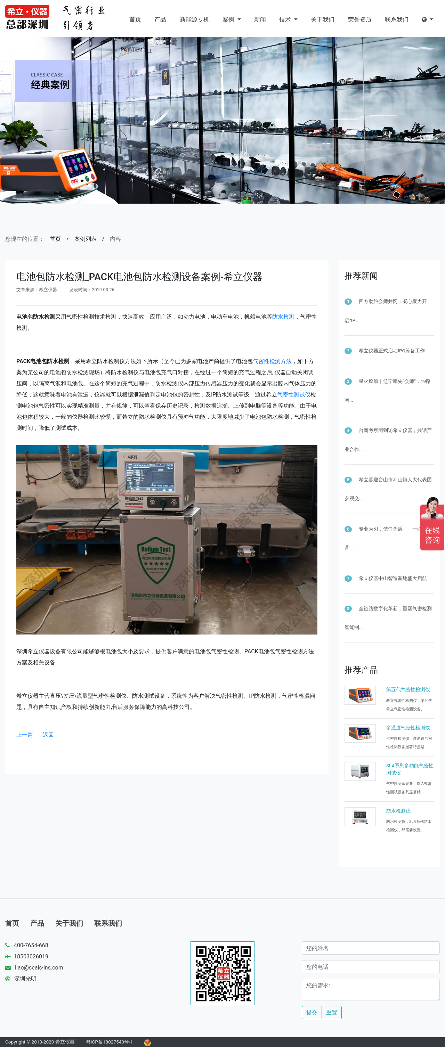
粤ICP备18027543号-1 (109, 1042)
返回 (48, 734)
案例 (229, 19)
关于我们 (322, 19)
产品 (160, 19)
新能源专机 (194, 19)
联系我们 (396, 19)
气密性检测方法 (272, 361)
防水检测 (283, 316)
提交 (311, 1012)
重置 (331, 1012)
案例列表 (85, 239)
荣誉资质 (360, 19)
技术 (285, 19)
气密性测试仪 (293, 394)
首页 (135, 19)
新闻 (260, 19)
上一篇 (24, 734)
